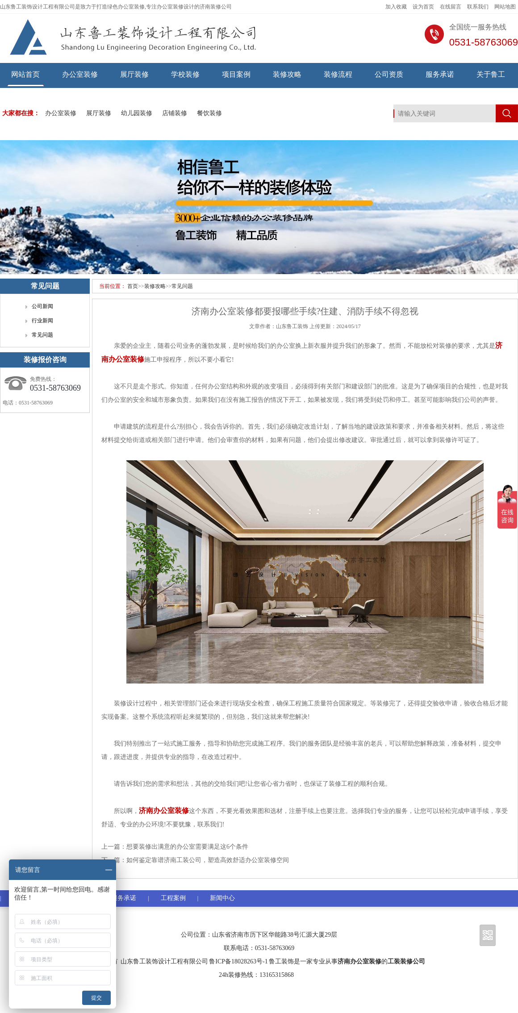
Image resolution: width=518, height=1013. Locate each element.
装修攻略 (287, 74)
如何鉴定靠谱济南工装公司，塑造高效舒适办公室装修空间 (207, 860)
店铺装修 (174, 113)
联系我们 (478, 7)
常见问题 (182, 286)
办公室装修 (80, 74)
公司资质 (389, 74)
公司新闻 (42, 306)
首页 (132, 286)
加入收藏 (396, 7)
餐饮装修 (209, 113)
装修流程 (338, 74)
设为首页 (423, 7)
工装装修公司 (406, 961)
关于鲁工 (490, 74)
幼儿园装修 (136, 113)
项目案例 (236, 74)
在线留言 (450, 7)
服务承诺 (440, 74)
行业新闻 (42, 320)
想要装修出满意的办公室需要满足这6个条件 (187, 846)
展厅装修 (134, 74)
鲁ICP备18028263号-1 (238, 961)
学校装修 (185, 74)
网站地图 (505, 7)
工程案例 (173, 898)
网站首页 (25, 74)
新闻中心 (222, 898)
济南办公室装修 (359, 961)
